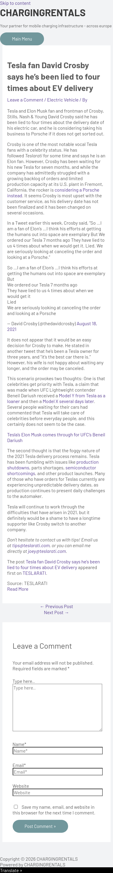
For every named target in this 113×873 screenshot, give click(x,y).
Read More (17, 589)
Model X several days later (68, 401)
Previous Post (56, 606)
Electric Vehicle (63, 99)
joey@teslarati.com (47, 551)
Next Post (56, 612)
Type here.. (24, 681)
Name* (20, 744)
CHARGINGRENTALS (43, 12)
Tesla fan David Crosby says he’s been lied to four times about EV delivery (53, 564)
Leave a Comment (25, 99)
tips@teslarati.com (31, 545)
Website (21, 786)
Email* (19, 765)
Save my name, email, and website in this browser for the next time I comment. (54, 809)
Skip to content (15, 3)
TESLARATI (34, 573)
